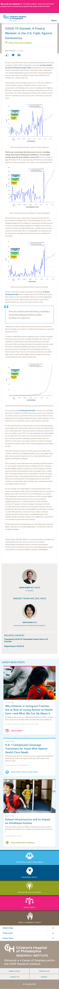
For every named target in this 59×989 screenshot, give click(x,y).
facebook (8, 55)
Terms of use (44, 971)
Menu (54, 20)
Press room (8, 933)
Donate (44, 977)
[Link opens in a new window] (10, 4)
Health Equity (17, 731)
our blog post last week (27, 410)
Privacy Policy (15, 971)
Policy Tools (8, 938)
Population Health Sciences (20, 43)
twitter (14, 55)
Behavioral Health (29, 877)
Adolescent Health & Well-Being (24, 772)
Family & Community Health (29, 922)
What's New (8, 928)
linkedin (20, 55)
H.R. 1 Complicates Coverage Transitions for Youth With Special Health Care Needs (26, 748)
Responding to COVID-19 (14, 646)
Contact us (14, 977)
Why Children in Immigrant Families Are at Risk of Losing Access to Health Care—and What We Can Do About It (29, 709)
